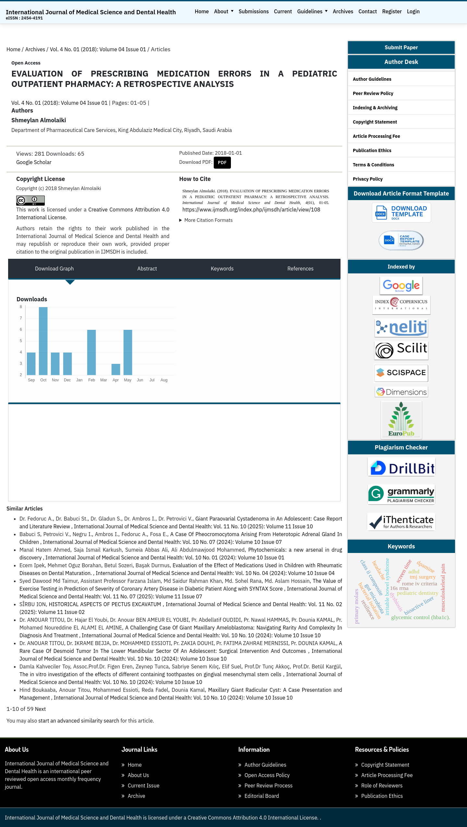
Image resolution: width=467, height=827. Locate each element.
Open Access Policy (264, 775)
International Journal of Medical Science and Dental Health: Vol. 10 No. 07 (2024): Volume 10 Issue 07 (162, 542)
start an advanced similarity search (78, 720)
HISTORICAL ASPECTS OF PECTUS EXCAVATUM (105, 604)
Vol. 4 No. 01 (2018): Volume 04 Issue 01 (99, 49)
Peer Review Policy (373, 93)
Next (40, 709)
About (222, 11)
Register (392, 11)
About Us (135, 775)
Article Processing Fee (376, 136)
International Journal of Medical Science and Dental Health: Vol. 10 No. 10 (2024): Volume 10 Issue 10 (201, 635)
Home (202, 11)
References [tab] (300, 268)
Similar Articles (24, 508)
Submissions (254, 11)
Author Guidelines (372, 79)
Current (283, 11)
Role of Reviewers (379, 785)
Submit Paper (401, 47)
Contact (367, 11)
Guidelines (310, 11)
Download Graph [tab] (54, 268)
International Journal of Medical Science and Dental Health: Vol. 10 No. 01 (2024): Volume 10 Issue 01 (164, 557)
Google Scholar (34, 162)
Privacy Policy (368, 179)
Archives (343, 11)
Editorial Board (258, 796)
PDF (222, 162)
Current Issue (141, 785)
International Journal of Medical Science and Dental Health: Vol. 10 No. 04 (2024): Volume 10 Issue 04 (215, 573)
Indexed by (401, 266)
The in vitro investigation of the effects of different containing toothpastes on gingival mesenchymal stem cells (151, 674)
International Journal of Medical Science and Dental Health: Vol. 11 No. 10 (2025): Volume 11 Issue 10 (193, 526)
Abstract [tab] (147, 268)
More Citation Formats (208, 220)
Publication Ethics (372, 150)
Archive (133, 796)
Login (413, 11)
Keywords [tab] (222, 268)
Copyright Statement (375, 122)
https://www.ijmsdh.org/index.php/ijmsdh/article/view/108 (251, 209)
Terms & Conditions (373, 165)
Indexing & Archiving (375, 108)
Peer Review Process (265, 785)
